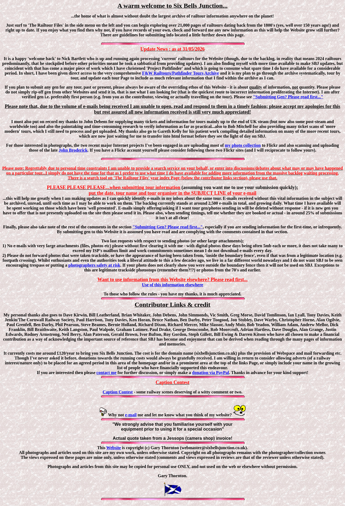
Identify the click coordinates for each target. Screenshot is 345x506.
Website (113, 447)
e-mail (131, 415)
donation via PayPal (210, 372)
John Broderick (73, 150)
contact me (106, 372)
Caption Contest (118, 392)
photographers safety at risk (94, 265)
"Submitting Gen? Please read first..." (288, 97)
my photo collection (243, 145)
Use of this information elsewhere (172, 284)
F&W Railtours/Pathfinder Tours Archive (180, 73)
